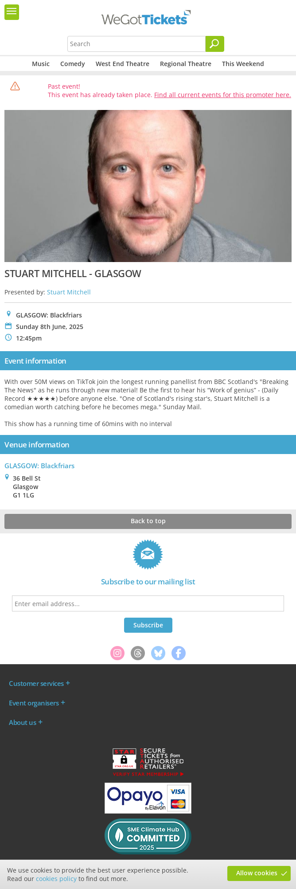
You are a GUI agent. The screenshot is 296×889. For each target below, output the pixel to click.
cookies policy (56, 878)
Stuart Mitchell (69, 292)
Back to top (148, 521)
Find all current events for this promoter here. (222, 94)
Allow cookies (256, 873)
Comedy (72, 63)
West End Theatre (122, 63)
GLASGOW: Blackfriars (39, 465)
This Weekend (243, 63)
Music (41, 63)
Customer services (36, 683)
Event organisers (33, 702)
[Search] (215, 44)
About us (22, 722)
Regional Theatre (185, 63)
